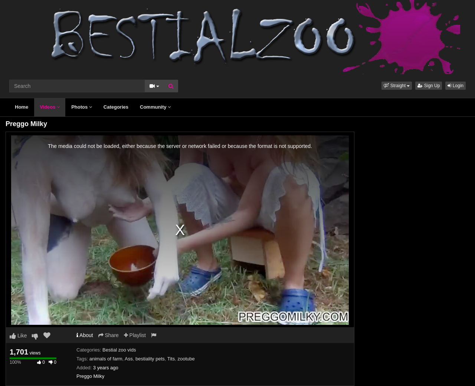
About (84, 335)
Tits (171, 359)
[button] (396, 86)
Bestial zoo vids (119, 350)
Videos (50, 107)
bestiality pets (150, 359)
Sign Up (428, 85)
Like (18, 336)
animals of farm (105, 359)
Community (155, 107)
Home (21, 107)
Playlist (135, 335)
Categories (116, 107)
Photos (81, 107)
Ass (129, 359)
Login (455, 85)
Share (108, 335)
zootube (185, 359)
